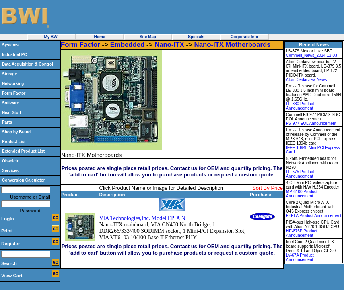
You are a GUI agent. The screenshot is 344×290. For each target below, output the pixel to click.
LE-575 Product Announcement (300, 174)
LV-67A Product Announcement (300, 257)
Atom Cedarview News (306, 79)
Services (10, 170)
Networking (13, 83)
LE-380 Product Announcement (300, 106)
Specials (196, 37)
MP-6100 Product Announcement (301, 193)
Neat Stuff (11, 112)
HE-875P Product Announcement (301, 233)
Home (99, 37)
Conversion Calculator (23, 180)
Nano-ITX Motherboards (232, 44)
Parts (7, 122)
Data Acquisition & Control (27, 64)
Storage (9, 74)
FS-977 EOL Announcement (311, 123)
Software (10, 103)
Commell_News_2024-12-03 (311, 55)
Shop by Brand (16, 132)
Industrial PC (14, 54)
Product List (13, 141)
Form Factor (13, 93)
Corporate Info (244, 37)
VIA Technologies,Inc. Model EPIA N (142, 218)
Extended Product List (23, 151)
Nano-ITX (169, 44)
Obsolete (10, 161)
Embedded (127, 44)
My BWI (51, 37)
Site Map (148, 37)
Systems (10, 45)
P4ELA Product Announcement (313, 215)
